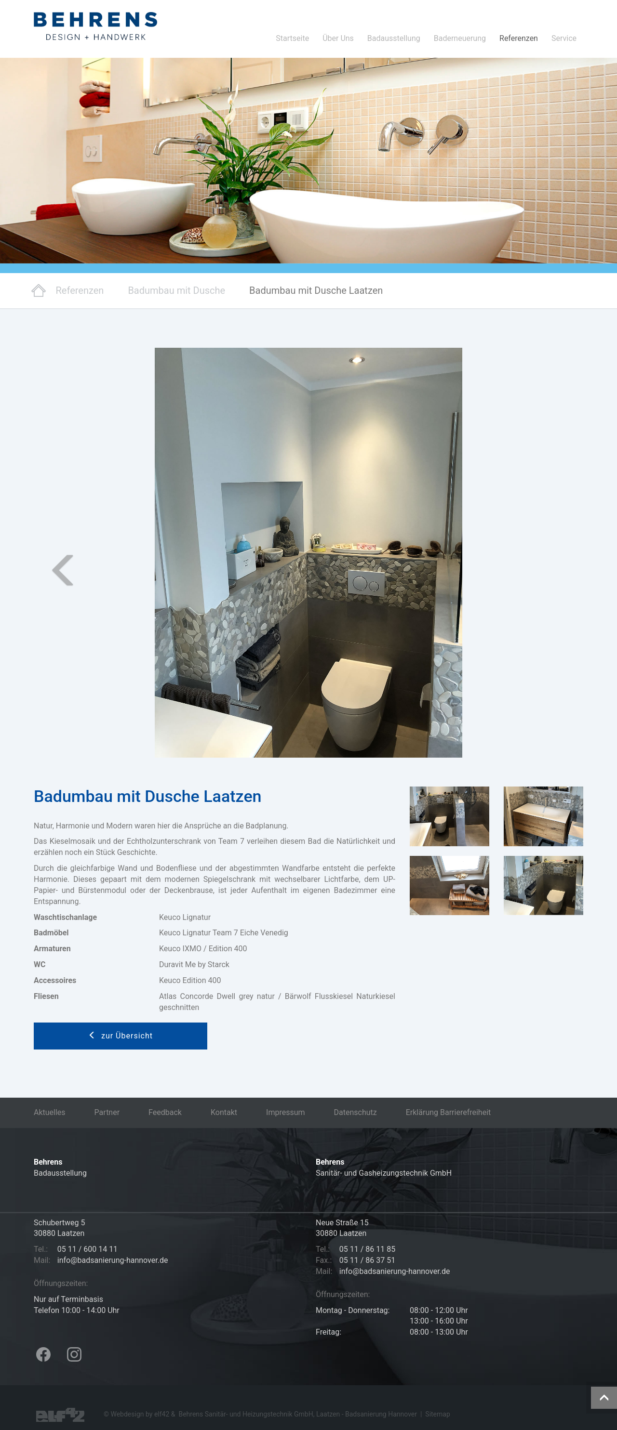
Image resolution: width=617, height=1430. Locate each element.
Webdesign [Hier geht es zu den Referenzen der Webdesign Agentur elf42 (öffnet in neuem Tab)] (127, 1414)
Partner (107, 1112)
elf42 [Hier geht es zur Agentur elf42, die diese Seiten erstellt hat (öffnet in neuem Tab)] (161, 1414)
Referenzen (518, 38)
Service (564, 38)
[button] (75, 560)
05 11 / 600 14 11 (87, 1249)
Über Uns (338, 38)
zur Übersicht (120, 1035)
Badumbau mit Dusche (176, 290)
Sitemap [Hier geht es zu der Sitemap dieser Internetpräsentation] (437, 1414)
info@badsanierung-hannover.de (112, 1260)
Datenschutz (355, 1112)
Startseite (292, 38)
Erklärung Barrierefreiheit (448, 1112)
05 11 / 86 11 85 (367, 1249)
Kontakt (224, 1112)
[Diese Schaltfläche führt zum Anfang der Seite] (604, 1398)
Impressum (285, 1112)
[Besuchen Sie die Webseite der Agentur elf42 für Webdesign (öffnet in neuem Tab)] (60, 1414)
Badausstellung (393, 38)
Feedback (165, 1112)
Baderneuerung (460, 38)
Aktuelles (50, 1112)
